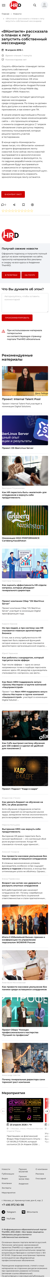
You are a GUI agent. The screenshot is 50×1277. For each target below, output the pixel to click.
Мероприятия (8, 1192)
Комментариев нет (14, 59)
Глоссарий (41, 1178)
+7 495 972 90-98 (13, 1204)
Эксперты (6, 1188)
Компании (7, 1183)
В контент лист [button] (13, 194)
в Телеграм (11, 275)
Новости (6, 1169)
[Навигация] (3, 5)
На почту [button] (30, 275)
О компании (41, 1169)
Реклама (40, 1174)
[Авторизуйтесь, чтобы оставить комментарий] (25, 302)
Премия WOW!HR (23, 1170)
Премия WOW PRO (24, 1177)
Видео (5, 1178)
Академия (23, 1184)
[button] (44, 5)
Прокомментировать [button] (17, 318)
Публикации (8, 1174)
